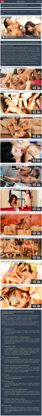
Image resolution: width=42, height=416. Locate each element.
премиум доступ (34, 42)
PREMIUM (38, 1)
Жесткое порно (23, 11)
